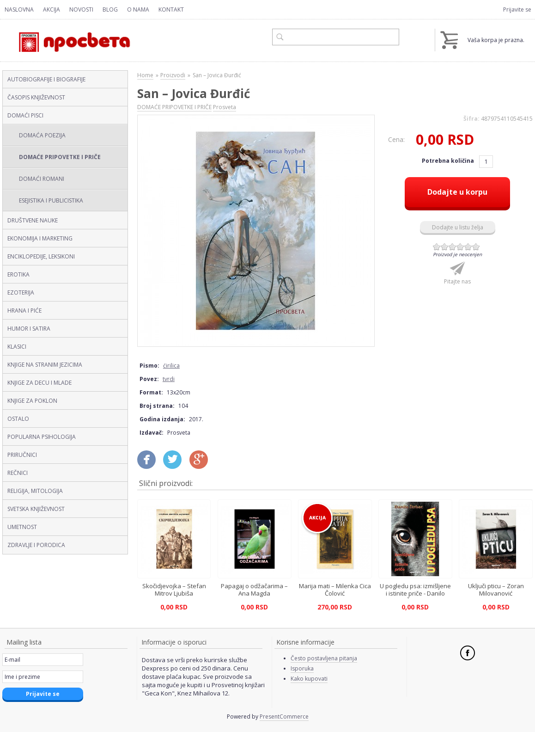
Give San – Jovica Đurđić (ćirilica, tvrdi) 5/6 (468, 246)
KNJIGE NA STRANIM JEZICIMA (44, 365)
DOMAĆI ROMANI (41, 179)
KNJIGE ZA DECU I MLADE (39, 383)
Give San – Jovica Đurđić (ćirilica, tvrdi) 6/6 (476, 246)
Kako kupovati (309, 679)
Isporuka (302, 668)
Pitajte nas (457, 281)
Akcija (51, 9)
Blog (110, 9)
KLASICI (16, 347)
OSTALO (18, 419)
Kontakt (171, 9)
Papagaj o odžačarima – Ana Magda (254, 589)
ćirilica (171, 365)
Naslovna (19, 9)
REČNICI (17, 473)
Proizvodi (172, 75)
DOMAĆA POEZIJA (42, 135)
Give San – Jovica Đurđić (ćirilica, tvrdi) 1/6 (437, 246)
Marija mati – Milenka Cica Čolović (335, 589)
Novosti (81, 9)
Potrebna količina (448, 161)
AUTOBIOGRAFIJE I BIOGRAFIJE (46, 79)
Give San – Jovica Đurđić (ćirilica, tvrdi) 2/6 (445, 246)
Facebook (467, 653)
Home (145, 75)
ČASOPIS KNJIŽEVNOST (36, 97)
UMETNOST (22, 527)
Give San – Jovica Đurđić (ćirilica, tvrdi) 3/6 (452, 246)
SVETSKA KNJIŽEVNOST (36, 509)
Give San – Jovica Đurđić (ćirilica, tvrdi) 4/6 (460, 246)
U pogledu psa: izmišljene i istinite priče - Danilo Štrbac (415, 593)
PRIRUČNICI (22, 455)
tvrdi (169, 379)
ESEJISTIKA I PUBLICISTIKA (51, 200)
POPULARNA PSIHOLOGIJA (41, 437)
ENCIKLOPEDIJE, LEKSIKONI (41, 256)
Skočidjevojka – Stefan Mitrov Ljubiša (174, 589)
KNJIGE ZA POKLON (32, 401)
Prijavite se (517, 9)
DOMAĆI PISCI (25, 115)
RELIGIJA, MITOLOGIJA (35, 491)
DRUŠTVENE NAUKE (32, 220)
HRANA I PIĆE (24, 310)
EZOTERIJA (20, 292)
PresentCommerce (284, 716)
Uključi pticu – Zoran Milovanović (496, 589)
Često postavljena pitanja (324, 658)
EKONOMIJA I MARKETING (40, 238)
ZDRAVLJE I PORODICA (36, 545)
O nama (138, 9)
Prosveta (224, 107)
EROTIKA (18, 274)
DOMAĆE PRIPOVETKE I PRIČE (60, 157)
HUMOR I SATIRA (28, 328)
